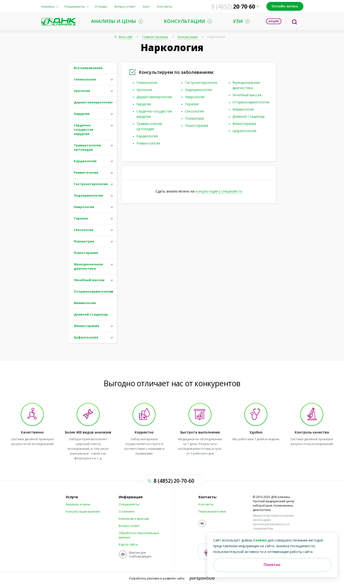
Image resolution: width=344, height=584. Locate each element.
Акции (274, 21)
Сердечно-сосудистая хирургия (83, 129)
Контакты (164, 6)
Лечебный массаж (247, 95)
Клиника (47, 6)
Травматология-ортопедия (88, 147)
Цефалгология (244, 131)
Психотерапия (196, 125)
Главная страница (155, 37)
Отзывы (101, 6)
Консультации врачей (83, 511)
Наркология (216, 37)
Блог (146, 6)
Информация (131, 497)
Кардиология (147, 136)
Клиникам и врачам (134, 518)
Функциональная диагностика (88, 266)
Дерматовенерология (154, 97)
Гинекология (146, 82)
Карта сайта (128, 544)
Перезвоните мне (212, 511)
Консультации (188, 37)
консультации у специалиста (218, 191)
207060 (233, 6)
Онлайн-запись (285, 6)
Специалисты (74, 6)
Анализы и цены (78, 504)
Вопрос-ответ (125, 6)
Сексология (194, 111)
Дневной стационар (248, 116)
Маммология (243, 109)
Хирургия (143, 104)
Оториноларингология (250, 102)
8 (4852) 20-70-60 (174, 480)
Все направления (88, 68)
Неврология (194, 97)
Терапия (192, 104)
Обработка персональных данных (139, 535)
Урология (144, 89)
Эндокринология (198, 89)
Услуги (72, 497)
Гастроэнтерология (201, 82)
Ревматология (148, 143)
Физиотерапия (244, 123)
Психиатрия (194, 118)
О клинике (126, 511)
